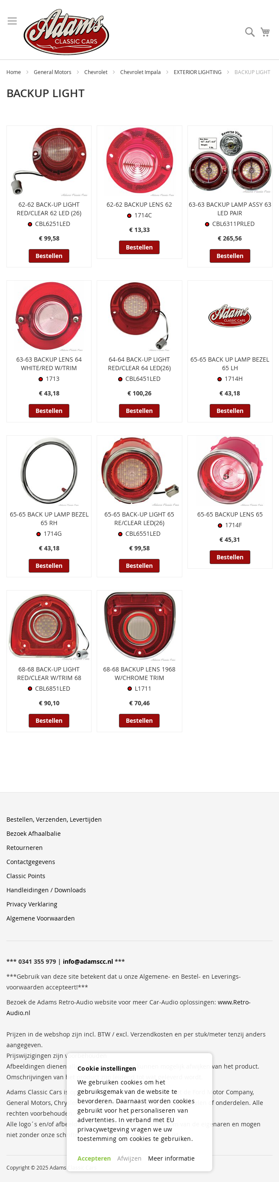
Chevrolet (96, 71)
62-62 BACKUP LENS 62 (139, 204)
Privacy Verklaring (31, 904)
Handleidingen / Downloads (46, 890)
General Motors (53, 71)
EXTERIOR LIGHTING (198, 71)
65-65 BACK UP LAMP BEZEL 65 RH (49, 518)
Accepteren (94, 1158)
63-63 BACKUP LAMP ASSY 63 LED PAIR (230, 208)
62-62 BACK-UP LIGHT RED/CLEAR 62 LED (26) (49, 208)
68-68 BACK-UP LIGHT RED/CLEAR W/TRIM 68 (49, 673)
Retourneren (24, 847)
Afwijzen (129, 1158)
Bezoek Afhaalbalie (33, 833)
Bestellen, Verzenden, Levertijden (54, 819)
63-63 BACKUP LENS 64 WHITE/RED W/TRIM (49, 363)
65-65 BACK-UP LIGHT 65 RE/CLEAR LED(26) (139, 518)
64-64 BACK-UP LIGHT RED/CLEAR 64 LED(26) (139, 363)
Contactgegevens (30, 862)
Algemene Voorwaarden (40, 918)
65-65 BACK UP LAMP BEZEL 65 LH (229, 363)
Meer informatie (171, 1158)
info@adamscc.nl (88, 961)
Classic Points (25, 876)
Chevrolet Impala (141, 71)
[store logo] (66, 32)
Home (14, 71)
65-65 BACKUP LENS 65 (230, 514)
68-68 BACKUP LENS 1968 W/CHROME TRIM (139, 673)
